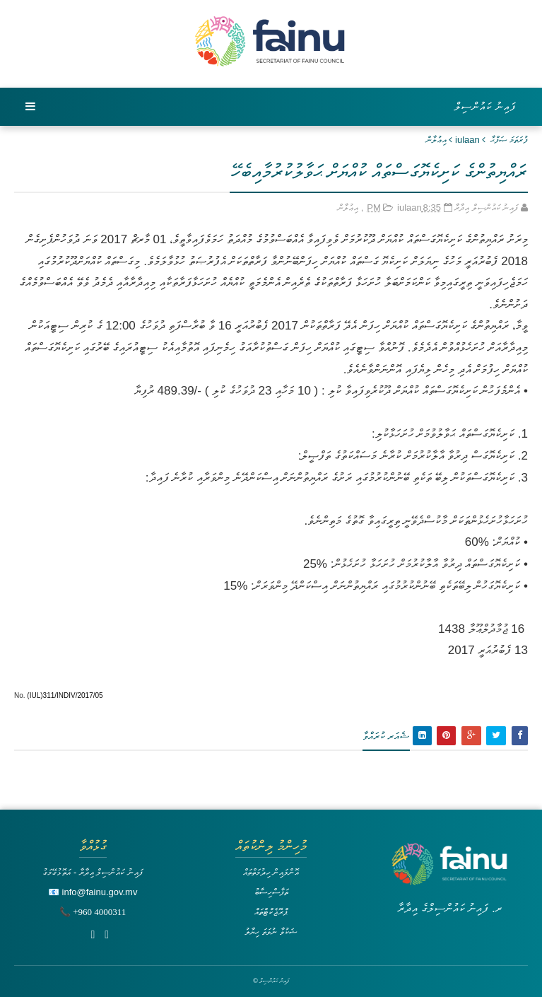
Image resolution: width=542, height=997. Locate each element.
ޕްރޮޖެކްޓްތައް (271, 911)
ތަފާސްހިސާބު (271, 892)
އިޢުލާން (436, 139)
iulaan (467, 139)
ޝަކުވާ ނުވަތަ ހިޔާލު (271, 931)
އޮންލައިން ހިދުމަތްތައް (271, 872)
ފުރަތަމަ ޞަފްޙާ (509, 139)
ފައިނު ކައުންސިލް (485, 106)
